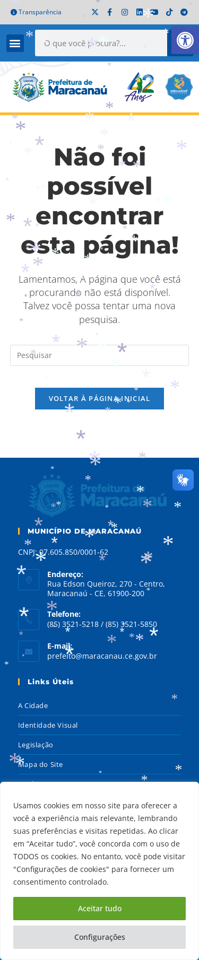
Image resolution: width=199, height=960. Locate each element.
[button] (185, 40)
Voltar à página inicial (100, 398)
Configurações (99, 937)
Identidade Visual (48, 725)
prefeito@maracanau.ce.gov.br (102, 656)
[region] (99, 871)
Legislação (36, 744)
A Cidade (33, 705)
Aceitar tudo (100, 908)
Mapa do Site (40, 764)
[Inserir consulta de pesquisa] (99, 355)
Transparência (36, 11)
